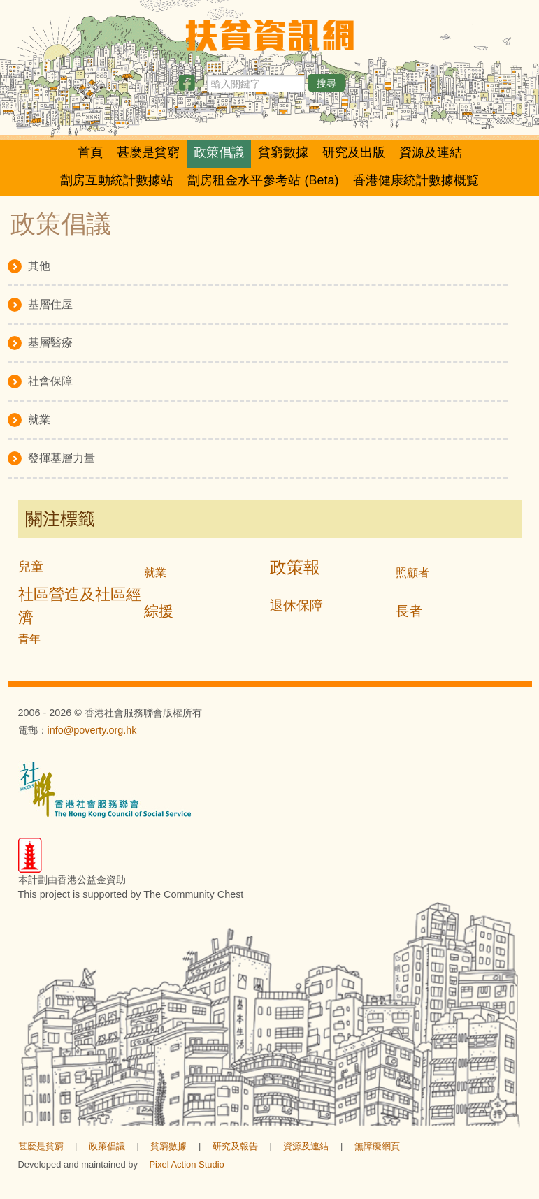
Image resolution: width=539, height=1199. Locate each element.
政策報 (295, 567)
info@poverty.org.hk (92, 730)
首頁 (90, 152)
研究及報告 (235, 1146)
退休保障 (296, 605)
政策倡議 (219, 152)
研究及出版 (353, 152)
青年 (29, 639)
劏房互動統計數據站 (116, 180)
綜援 (158, 611)
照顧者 (412, 573)
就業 (155, 573)
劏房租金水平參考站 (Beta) (262, 180)
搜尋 (326, 83)
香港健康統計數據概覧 (416, 180)
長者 (409, 611)
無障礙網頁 (377, 1146)
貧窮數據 (283, 152)
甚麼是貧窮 (148, 152)
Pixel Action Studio (186, 1164)
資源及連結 (430, 152)
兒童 (30, 567)
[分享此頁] (186, 85)
